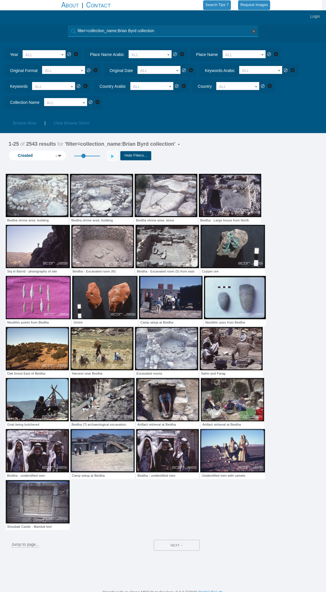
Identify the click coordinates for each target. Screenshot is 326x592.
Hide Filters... (136, 155)
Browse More (24, 123)
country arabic (112, 86)
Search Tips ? (217, 5)
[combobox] (44, 54)
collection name (25, 102)
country (205, 86)
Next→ (176, 545)
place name (207, 54)
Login (315, 16)
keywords (19, 86)
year (14, 54)
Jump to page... (25, 544)
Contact (98, 5)
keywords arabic (220, 70)
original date (121, 70)
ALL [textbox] (28, 54)
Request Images (254, 5)
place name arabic (107, 54)
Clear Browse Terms (72, 123)
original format (24, 70)
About (70, 5)
